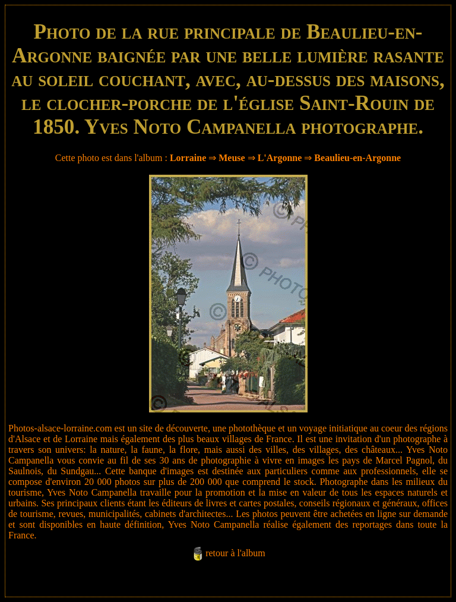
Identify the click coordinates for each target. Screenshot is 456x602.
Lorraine (188, 158)
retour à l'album (235, 553)
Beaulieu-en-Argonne (357, 158)
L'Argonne (280, 158)
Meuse (231, 158)
